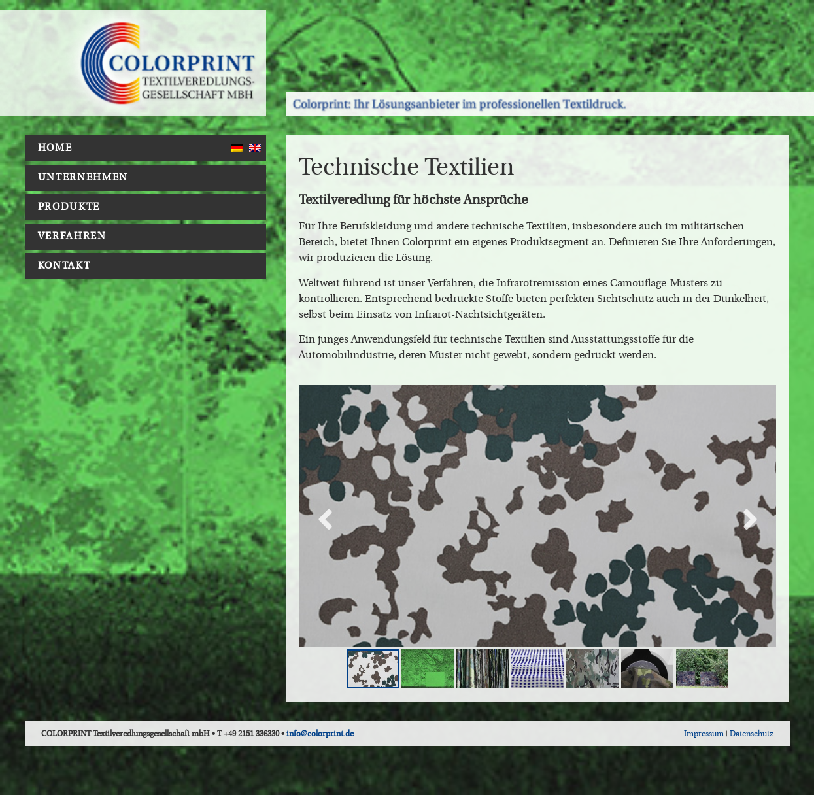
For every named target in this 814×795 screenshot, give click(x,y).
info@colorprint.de (320, 733)
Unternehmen (86, 177)
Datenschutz (751, 733)
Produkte (72, 207)
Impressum (704, 733)
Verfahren (75, 236)
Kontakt (64, 266)
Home (55, 148)
